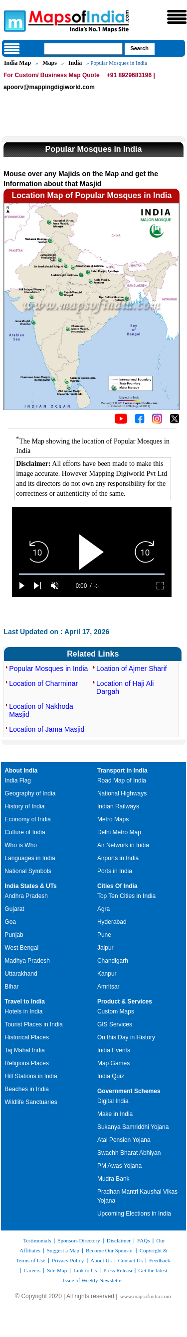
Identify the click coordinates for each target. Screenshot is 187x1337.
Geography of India (29, 793)
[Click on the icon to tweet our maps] (175, 421)
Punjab (13, 934)
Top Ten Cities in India (126, 895)
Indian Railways (118, 806)
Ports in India (114, 871)
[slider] (92, 574)
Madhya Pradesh (27, 960)
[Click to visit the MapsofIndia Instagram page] (157, 421)
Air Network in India (123, 845)
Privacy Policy (68, 1260)
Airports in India (118, 858)
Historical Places (26, 1037)
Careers (32, 1270)
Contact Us (130, 1260)
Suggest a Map (63, 1250)
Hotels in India (23, 1011)
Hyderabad (112, 921)
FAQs (143, 1240)
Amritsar (108, 986)
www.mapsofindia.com (145, 1296)
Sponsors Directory (78, 1240)
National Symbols (27, 871)
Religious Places (26, 1063)
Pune (104, 934)
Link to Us (85, 1270)
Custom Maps (115, 1011)
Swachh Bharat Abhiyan (129, 1152)
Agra (103, 908)
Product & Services (124, 1001)
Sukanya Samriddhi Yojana (133, 1126)
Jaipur (105, 947)
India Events (113, 1050)
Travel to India (24, 1001)
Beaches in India (26, 1089)
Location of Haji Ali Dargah (125, 687)
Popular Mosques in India (48, 668)
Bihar (11, 986)
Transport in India (122, 770)
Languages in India (29, 858)
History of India (24, 806)
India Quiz (110, 1076)
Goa (10, 921)
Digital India (113, 1101)
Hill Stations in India (30, 1076)
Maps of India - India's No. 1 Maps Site (13, 20)
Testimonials (37, 1240)
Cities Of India (117, 886)
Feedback (159, 1260)
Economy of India (27, 819)
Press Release (118, 1270)
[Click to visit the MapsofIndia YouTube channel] (121, 421)
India (75, 62)
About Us (100, 1260)
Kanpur (107, 973)
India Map (17, 62)
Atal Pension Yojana (124, 1139)
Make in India (115, 1114)
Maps (49, 62)
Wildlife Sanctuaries (30, 1102)
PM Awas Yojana (119, 1165)
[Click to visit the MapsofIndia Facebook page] (140, 421)
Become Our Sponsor (109, 1250)
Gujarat (14, 908)
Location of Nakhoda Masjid (41, 710)
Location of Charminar (43, 683)
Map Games (113, 1063)
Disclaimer (119, 1240)
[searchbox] (83, 49)
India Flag (17, 780)
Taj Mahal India (24, 1050)
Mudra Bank (113, 1178)
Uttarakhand (20, 973)
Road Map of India (121, 780)
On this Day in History (126, 1037)
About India (20, 770)
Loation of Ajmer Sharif (131, 668)
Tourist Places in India (33, 1024)
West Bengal (21, 947)
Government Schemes (129, 1091)
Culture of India (24, 832)
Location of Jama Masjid (46, 729)
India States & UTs (30, 886)
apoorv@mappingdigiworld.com (49, 87)
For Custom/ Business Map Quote (51, 75)
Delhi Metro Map (119, 832)
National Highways (122, 793)
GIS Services (114, 1024)
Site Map (57, 1270)
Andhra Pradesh (26, 895)
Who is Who (20, 845)
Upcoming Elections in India (134, 1213)
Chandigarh (112, 960)
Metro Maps (113, 819)
